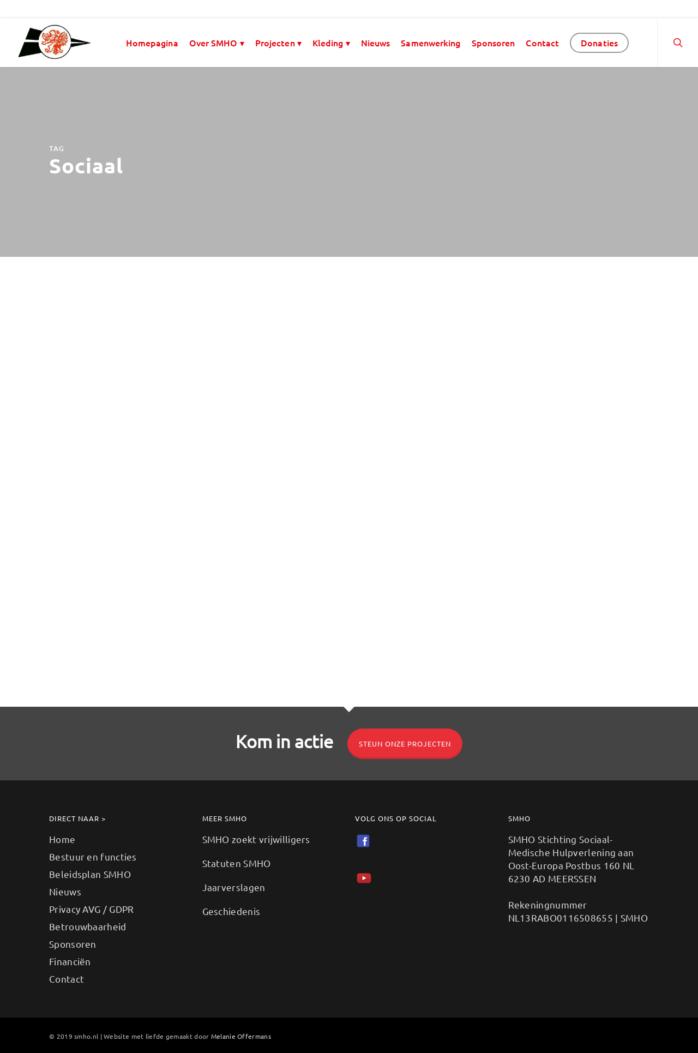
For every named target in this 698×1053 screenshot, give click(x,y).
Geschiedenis (231, 911)
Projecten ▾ (278, 43)
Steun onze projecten (405, 743)
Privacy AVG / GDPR (91, 908)
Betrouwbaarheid (88, 926)
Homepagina (152, 43)
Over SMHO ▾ (216, 43)
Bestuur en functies (93, 856)
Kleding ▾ (331, 43)
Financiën (70, 961)
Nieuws (375, 43)
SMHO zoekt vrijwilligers (256, 839)
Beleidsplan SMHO (90, 874)
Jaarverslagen (234, 887)
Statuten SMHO (236, 863)
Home (62, 839)
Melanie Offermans (241, 1036)
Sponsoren (493, 43)
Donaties (599, 43)
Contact (542, 43)
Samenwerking (430, 43)
